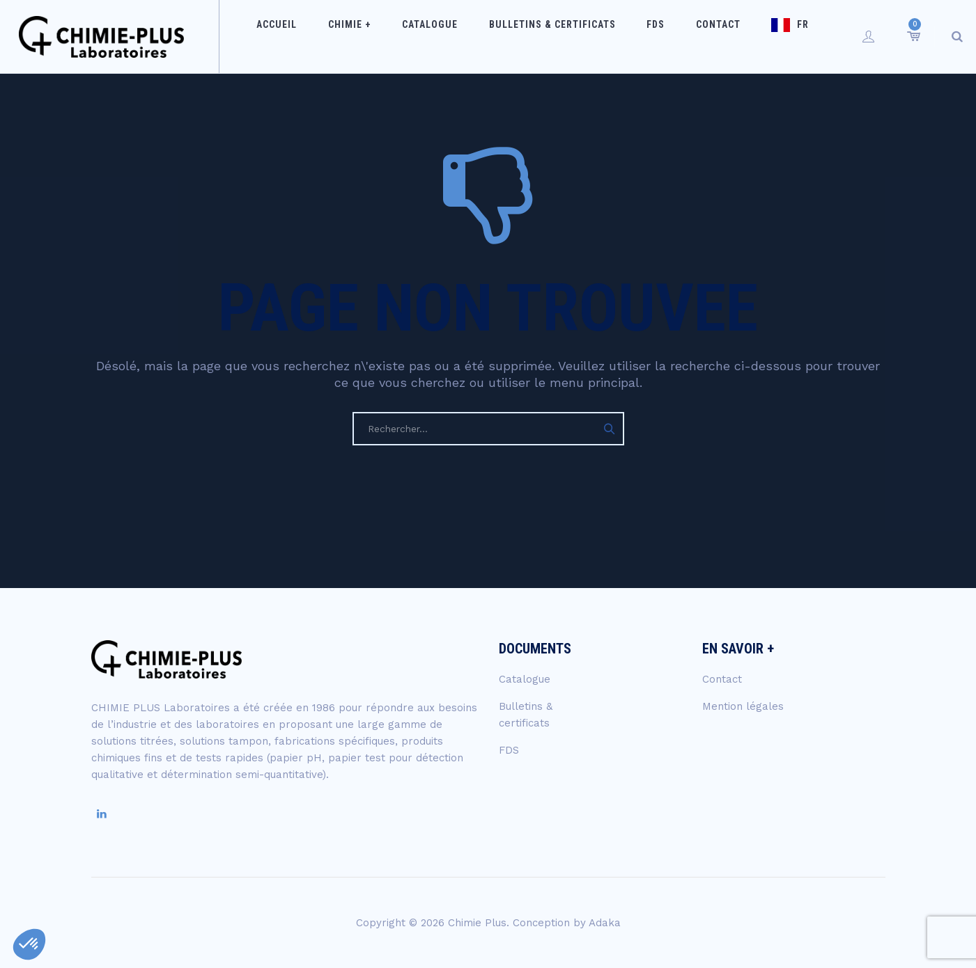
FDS (651, 36)
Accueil (315, 36)
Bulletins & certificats (558, 36)
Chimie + (377, 36)
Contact (703, 36)
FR (777, 36)
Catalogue (447, 36)
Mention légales (743, 706)
